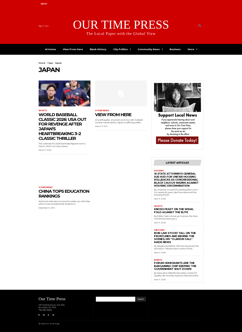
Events (158, 260)
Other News (102, 110)
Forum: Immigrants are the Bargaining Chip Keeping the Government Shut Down (175, 265)
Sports (43, 110)
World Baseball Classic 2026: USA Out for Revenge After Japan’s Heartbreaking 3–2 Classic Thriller (62, 126)
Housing (159, 171)
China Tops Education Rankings (64, 194)
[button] (199, 25)
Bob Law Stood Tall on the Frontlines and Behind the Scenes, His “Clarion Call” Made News (175, 237)
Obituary (159, 230)
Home (42, 63)
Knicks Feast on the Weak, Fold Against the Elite (174, 211)
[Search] (140, 299)
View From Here (113, 114)
